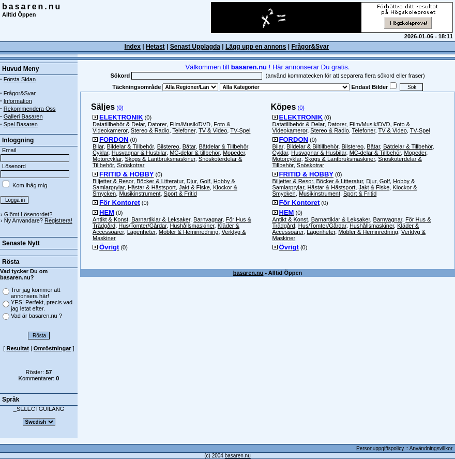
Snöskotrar (130, 165)
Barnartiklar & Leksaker (160, 219)
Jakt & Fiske (194, 187)
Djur (192, 181)
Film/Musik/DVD (190, 124)
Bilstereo (168, 146)
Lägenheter (141, 232)
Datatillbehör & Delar (119, 124)
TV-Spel (240, 130)
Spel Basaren (21, 124)
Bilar (98, 146)
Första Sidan (20, 79)
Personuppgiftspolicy (380, 448)
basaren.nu (32, 6)
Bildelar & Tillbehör (130, 146)
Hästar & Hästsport (152, 187)
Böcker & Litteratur (160, 181)
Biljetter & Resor (113, 181)
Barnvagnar (207, 219)
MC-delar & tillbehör (195, 153)
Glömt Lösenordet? (28, 214)
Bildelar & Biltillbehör (312, 146)
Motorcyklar (107, 159)
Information (18, 101)
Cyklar (101, 153)
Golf (205, 181)
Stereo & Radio (150, 130)
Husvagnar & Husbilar (139, 153)
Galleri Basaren (23, 116)
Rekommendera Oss (30, 109)
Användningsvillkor (431, 448)
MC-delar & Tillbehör (375, 153)
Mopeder (234, 153)
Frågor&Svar (310, 46)
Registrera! (58, 220)
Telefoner (183, 130)
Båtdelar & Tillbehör (223, 146)
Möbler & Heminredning (189, 232)
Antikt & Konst (110, 219)
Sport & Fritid (180, 193)
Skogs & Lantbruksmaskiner (160, 159)
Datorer (157, 124)
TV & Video (213, 130)
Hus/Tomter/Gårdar (142, 226)
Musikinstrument (139, 193)
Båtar (189, 146)
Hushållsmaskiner (192, 226)
